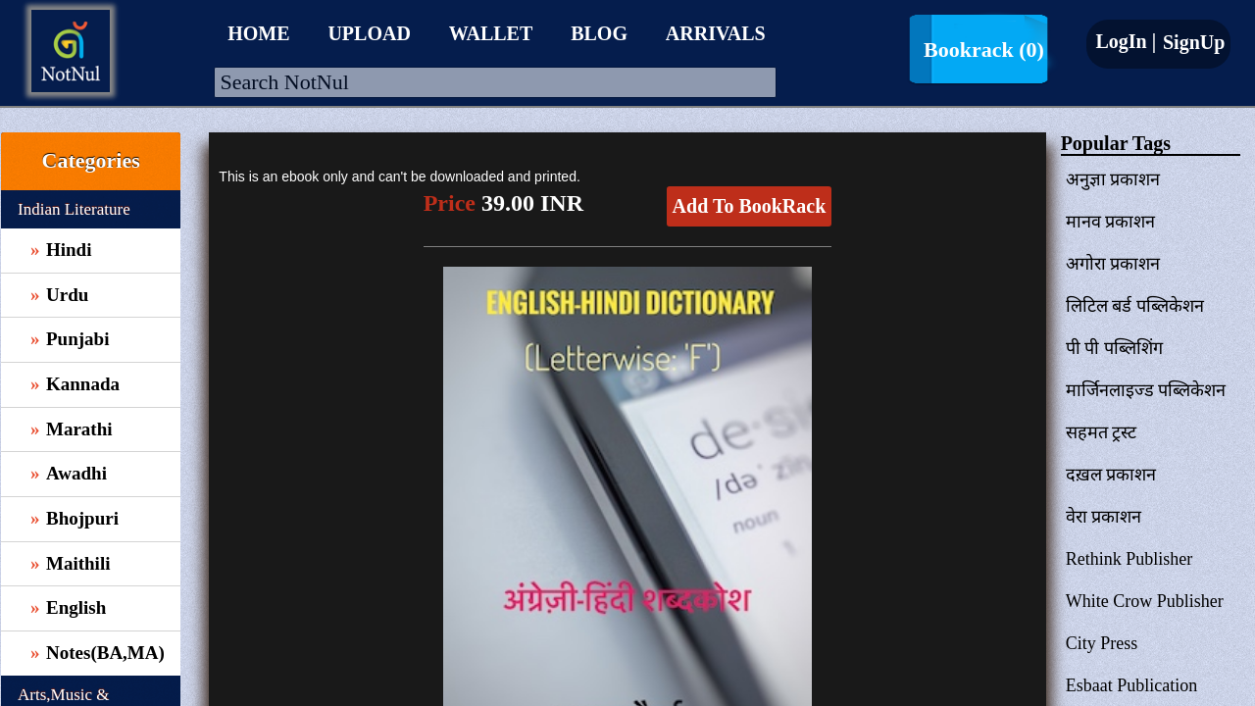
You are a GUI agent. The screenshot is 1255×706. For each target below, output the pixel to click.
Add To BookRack (750, 206)
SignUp (1191, 42)
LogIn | (1125, 41)
